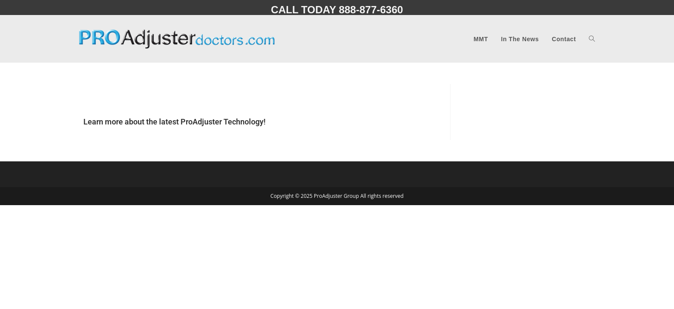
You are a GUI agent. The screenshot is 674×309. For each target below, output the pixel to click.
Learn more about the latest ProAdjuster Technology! (174, 121)
